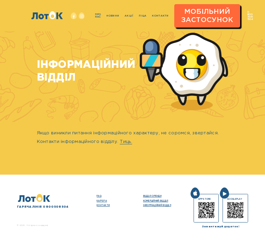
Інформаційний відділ (157, 205)
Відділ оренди (152, 196)
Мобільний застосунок (207, 16)
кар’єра (102, 201)
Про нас (98, 15)
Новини (112, 16)
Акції (129, 16)
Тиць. (126, 142)
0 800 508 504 (250, 15)
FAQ (99, 196)
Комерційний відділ (155, 201)
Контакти (160, 16)
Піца (142, 16)
